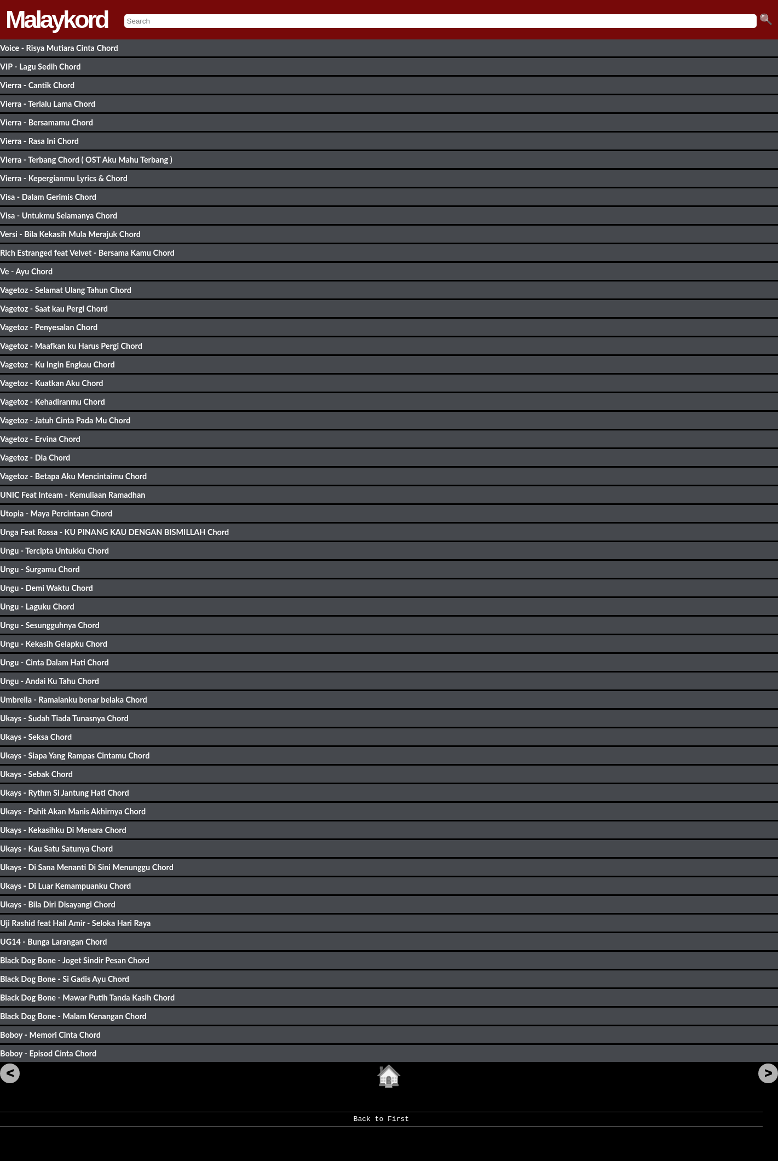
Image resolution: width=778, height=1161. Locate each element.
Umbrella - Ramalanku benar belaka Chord (73, 699)
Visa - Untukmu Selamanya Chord (58, 215)
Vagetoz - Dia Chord (35, 457)
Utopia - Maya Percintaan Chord (56, 513)
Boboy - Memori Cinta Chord (50, 1034)
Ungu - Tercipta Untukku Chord (54, 550)
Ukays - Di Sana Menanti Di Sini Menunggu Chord (87, 867)
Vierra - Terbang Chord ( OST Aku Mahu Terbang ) (86, 159)
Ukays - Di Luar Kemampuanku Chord (65, 885)
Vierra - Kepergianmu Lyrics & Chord (64, 178)
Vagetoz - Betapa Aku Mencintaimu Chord (73, 476)
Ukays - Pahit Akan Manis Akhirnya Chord (73, 811)
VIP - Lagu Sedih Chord (40, 66)
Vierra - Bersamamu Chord (46, 122)
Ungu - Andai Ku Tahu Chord (49, 681)
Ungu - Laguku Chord (37, 606)
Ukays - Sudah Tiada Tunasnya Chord (64, 718)
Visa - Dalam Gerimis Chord (48, 197)
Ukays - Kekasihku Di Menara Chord (63, 830)
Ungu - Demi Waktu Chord (46, 588)
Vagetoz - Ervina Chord (40, 439)
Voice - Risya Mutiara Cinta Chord (59, 48)
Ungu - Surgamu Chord (40, 569)
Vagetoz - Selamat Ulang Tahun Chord (65, 290)
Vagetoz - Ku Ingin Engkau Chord (57, 364)
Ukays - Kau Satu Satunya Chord (56, 848)
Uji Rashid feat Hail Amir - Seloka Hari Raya (75, 923)
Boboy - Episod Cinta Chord (48, 1053)
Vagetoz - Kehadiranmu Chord (52, 401)
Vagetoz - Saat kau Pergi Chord (54, 308)
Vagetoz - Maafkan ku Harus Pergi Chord (71, 345)
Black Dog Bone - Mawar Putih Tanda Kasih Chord (87, 997)
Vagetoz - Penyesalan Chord (48, 327)
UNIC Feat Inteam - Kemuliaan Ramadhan (72, 494)
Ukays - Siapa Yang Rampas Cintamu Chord (74, 755)
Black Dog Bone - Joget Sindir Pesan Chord (74, 960)
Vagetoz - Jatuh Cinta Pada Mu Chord (65, 420)
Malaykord (56, 19)
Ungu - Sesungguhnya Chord (50, 625)
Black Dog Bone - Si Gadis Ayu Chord (64, 979)
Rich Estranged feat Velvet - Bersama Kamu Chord (87, 252)
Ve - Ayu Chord (26, 271)
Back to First (381, 1123)
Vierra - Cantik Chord (37, 85)
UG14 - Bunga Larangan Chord (53, 941)
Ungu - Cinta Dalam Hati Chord (54, 662)
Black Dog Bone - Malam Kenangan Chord (73, 1016)
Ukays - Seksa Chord (36, 737)
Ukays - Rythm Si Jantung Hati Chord (64, 792)
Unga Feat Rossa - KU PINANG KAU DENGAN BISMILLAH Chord (114, 532)
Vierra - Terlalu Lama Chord (47, 103)
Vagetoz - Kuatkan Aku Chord (51, 383)
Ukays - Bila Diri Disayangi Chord (58, 904)
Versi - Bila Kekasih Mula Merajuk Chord (70, 234)
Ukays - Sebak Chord (36, 774)
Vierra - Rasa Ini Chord (39, 141)
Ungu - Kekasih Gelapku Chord (53, 643)
